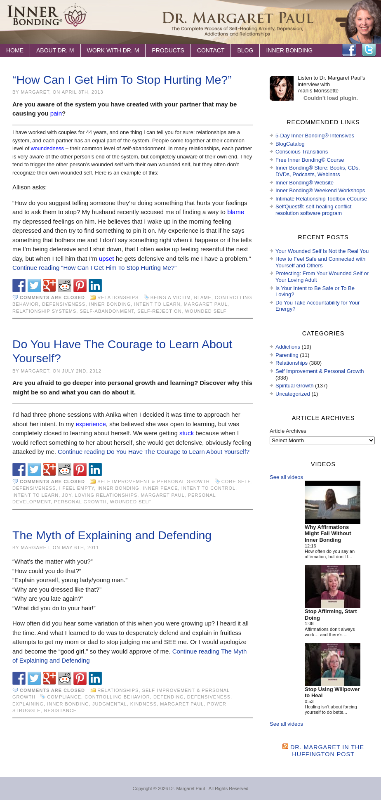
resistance (60, 710)
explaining (28, 703)
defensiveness (63, 304)
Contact (211, 50)
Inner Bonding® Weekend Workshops (320, 190)
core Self (235, 481)
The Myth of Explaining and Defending (112, 535)
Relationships (118, 297)
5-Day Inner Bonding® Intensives (314, 135)
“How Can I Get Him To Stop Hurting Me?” (122, 79)
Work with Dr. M (113, 50)
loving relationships (106, 495)
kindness (143, 703)
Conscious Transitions (301, 152)
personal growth (80, 501)
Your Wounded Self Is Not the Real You (322, 251)
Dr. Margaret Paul (187, 788)
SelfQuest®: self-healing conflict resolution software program (313, 209)
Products (168, 50)
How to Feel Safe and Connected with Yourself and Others (320, 262)
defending (168, 696)
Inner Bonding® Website (304, 182)
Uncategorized (292, 394)
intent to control (208, 488)
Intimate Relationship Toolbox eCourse (321, 199)
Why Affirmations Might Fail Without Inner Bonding (328, 533)
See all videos (286, 477)
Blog (245, 50)
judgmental (109, 703)
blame (203, 297)
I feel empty (76, 488)
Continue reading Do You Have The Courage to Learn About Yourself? (153, 451)
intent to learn (157, 304)
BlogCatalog (290, 144)
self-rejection (159, 311)
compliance (64, 696)
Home (15, 50)
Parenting (287, 355)
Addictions (287, 347)
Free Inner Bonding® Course (309, 160)
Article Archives (288, 431)
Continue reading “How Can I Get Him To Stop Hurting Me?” (94, 267)
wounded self (206, 311)
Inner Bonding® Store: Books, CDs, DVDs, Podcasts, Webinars (317, 171)
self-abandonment (107, 311)
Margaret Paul (206, 304)
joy (66, 495)
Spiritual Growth (294, 385)
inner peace (160, 488)
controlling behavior (117, 696)
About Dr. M (55, 50)
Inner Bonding (289, 50)
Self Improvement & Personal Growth (153, 481)
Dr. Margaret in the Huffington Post (327, 751)
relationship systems (44, 311)
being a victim (171, 297)
